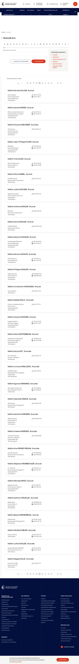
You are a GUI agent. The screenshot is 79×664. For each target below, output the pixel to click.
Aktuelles (23, 611)
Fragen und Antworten (66, 634)
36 (30, 83)
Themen (39, 10)
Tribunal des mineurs (7, 613)
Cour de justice (5, 619)
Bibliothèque (24, 614)
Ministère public (5, 600)
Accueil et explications (21, 61)
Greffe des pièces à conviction (9, 623)
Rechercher (39, 61)
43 (51, 83)
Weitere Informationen (17, 661)
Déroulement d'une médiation (9, 642)
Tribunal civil (4, 602)
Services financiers (65, 641)
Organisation (24, 601)
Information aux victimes (47, 614)
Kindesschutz (44, 618)
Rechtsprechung (65, 598)
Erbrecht (43, 622)
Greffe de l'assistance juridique (9, 621)
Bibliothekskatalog (65, 618)
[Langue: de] (75, 12)
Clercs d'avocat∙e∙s (57, 63)
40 (42, 83)
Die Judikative (30, 10)
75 (57, 83)
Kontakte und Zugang (65, 10)
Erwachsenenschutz (46, 616)
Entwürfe (23, 603)
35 (27, 83)
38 (36, 83)
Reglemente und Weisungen (28, 609)
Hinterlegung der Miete (46, 605)
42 (48, 83)
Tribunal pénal (5, 604)
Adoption (43, 598)
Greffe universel (5, 630)
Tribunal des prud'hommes (8, 610)
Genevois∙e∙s (56, 57)
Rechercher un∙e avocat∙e (9, 50)
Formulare (63, 628)
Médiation (22, 10)
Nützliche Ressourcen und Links (50, 10)
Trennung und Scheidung (47, 620)
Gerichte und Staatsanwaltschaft (9, 10)
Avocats (9, 32)
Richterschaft (24, 605)
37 (33, 83)
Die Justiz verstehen (26, 598)
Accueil (3, 32)
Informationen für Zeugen (47, 611)
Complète (55, 54)
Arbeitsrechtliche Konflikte (47, 603)
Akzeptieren (62, 660)
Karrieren (23, 607)
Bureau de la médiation (7, 640)
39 (39, 83)
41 (45, 83)
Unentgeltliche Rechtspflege (48, 601)
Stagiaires (55, 61)
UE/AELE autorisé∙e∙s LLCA (59, 59)
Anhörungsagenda (65, 601)
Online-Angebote (65, 616)
